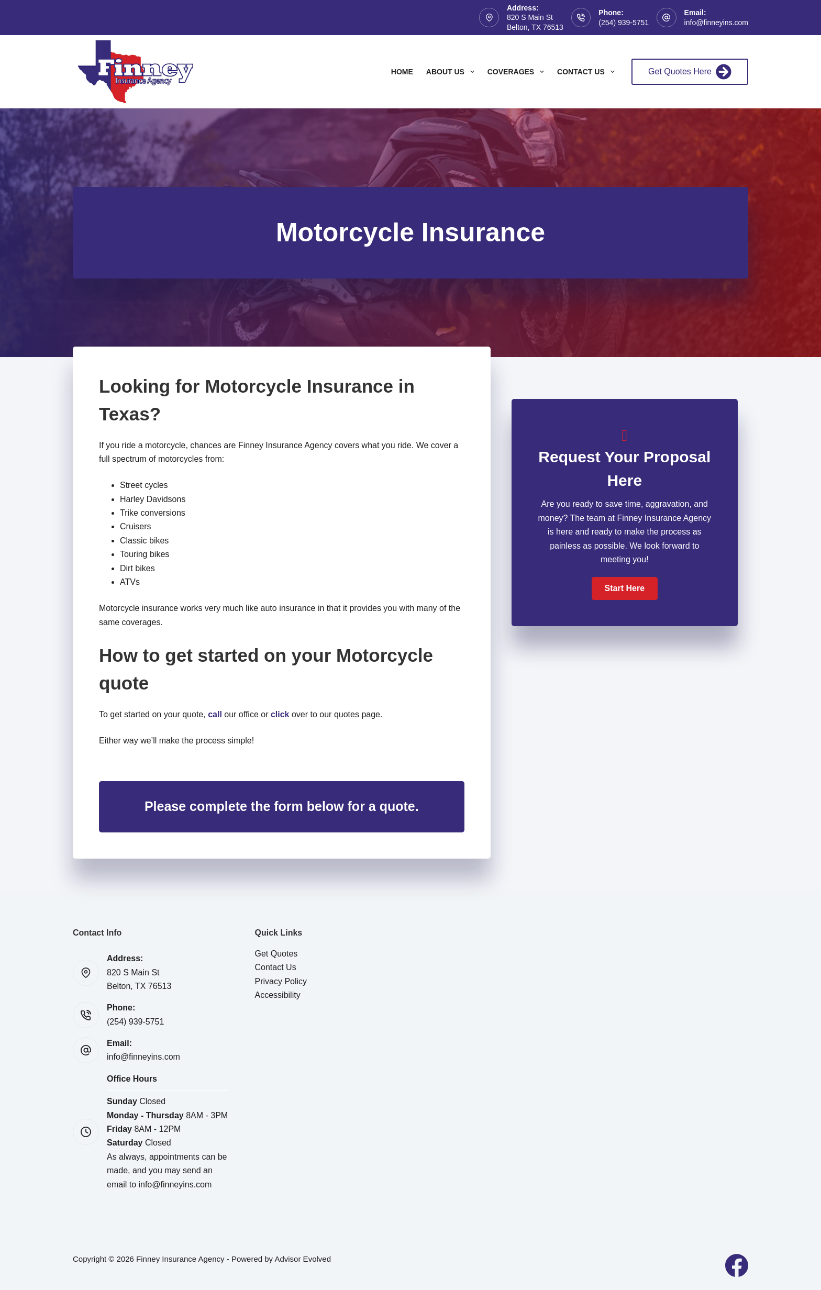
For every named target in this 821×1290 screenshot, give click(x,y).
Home (402, 72)
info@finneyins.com (716, 22)
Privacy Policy (281, 981)
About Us (452, 71)
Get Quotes (276, 953)
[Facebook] (736, 1265)
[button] (625, 588)
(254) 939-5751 (623, 22)
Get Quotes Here (689, 72)
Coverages (517, 71)
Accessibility (278, 995)
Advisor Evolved (302, 1258)
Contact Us (588, 71)
